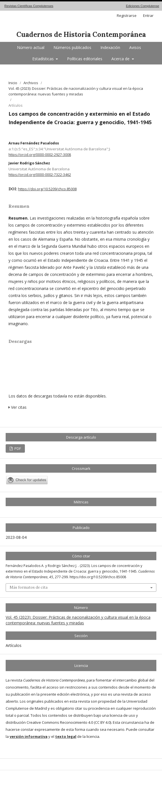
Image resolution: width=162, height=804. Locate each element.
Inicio (12, 82)
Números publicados (72, 47)
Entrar (148, 15)
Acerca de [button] (121, 58)
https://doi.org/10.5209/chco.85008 (47, 189)
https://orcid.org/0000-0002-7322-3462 (39, 174)
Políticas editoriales (84, 58)
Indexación (110, 47)
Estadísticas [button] (43, 58)
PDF (17, 448)
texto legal (65, 736)
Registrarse (127, 15)
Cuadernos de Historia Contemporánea (81, 34)
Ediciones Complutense (142, 6)
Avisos (135, 47)
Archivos (30, 82)
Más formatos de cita (28, 587)
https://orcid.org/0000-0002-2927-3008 (39, 154)
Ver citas (17, 407)
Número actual (30, 47)
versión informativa (28, 736)
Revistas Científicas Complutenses (29, 6)
